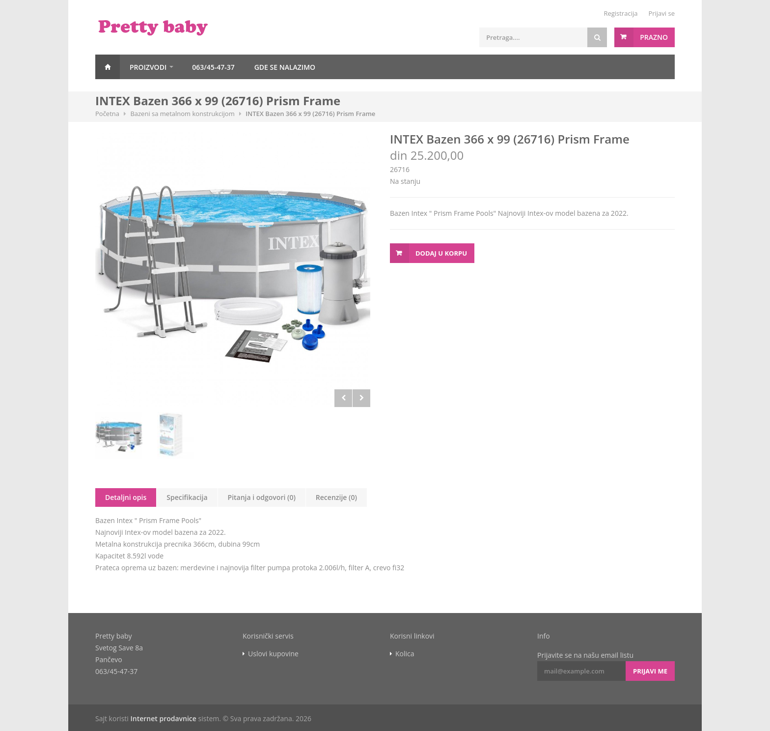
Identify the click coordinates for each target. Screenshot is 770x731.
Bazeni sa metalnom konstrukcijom (182, 113)
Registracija (620, 13)
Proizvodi (148, 67)
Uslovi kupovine (273, 653)
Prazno (654, 37)
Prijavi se (661, 13)
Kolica (404, 653)
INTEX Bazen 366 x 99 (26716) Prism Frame (310, 113)
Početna (107, 67)
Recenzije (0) (336, 497)
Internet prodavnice (163, 718)
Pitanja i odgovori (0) (262, 497)
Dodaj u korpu (441, 253)
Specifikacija (186, 497)
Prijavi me (650, 671)
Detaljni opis (125, 497)
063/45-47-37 (213, 67)
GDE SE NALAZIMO (284, 67)
